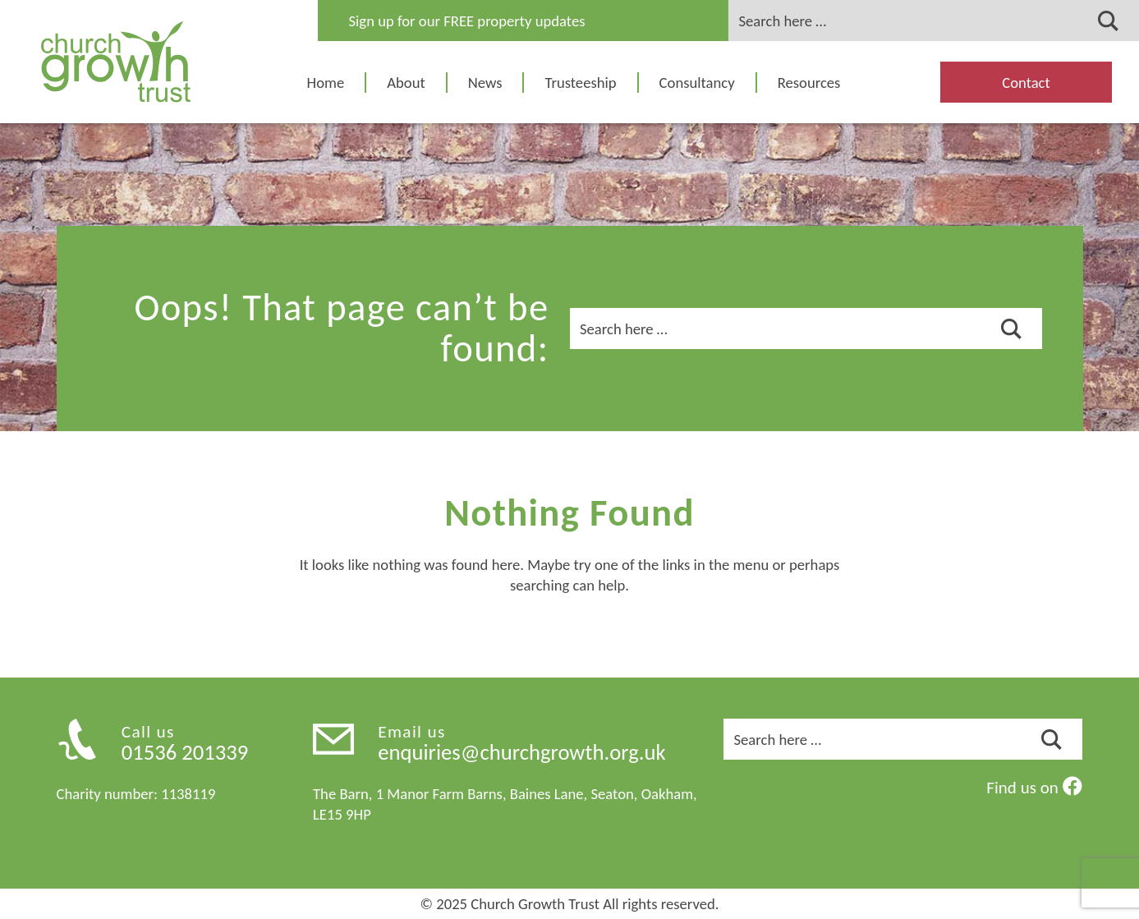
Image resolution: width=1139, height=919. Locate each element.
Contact (1026, 82)
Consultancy (697, 82)
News (485, 82)
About (406, 82)
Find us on (1034, 787)
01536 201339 (185, 752)
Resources (809, 82)
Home (326, 82)
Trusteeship (580, 82)
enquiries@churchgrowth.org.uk (521, 752)
